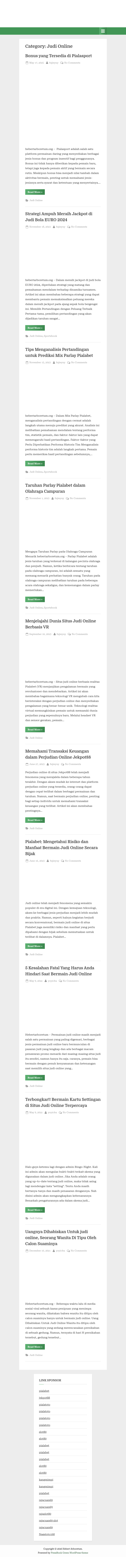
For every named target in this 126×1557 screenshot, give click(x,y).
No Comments (72, 63)
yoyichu (52, 980)
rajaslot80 (45, 1513)
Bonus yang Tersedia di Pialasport (58, 56)
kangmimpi (46, 1479)
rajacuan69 (46, 1500)
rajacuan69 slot (48, 1520)
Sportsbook (50, 336)
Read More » (36, 192)
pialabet (44, 1390)
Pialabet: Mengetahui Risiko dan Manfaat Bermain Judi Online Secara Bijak (61, 847)
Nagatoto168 (47, 1534)
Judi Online (36, 200)
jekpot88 (44, 1397)
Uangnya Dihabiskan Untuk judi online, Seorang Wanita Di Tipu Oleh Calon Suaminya (60, 1237)
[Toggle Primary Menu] (103, 31)
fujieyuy (53, 62)
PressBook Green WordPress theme (69, 1553)
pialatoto (44, 1404)
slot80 (43, 1432)
